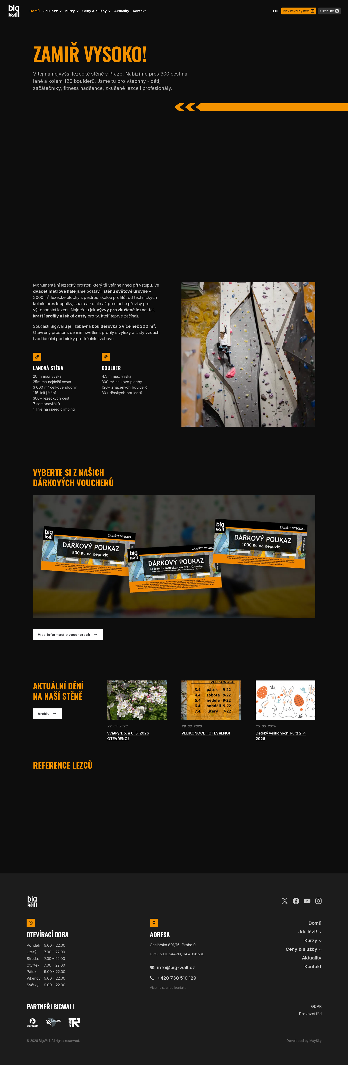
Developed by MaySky (304, 1041)
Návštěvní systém (298, 11)
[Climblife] (32, 1022)
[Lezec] (53, 1022)
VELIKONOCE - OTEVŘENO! (205, 733)
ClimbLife (329, 11)
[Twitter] (285, 900)
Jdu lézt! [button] (51, 11)
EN (275, 11)
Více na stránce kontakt (168, 987)
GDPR (316, 1006)
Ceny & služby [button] (95, 11)
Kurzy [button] (70, 11)
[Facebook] (296, 900)
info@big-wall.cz (172, 967)
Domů (35, 11)
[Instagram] (318, 900)
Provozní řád (310, 1013)
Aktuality (121, 11)
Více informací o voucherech (64, 635)
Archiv (43, 714)
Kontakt (139, 11)
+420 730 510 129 (173, 978)
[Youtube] (307, 900)
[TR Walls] (74, 1022)
